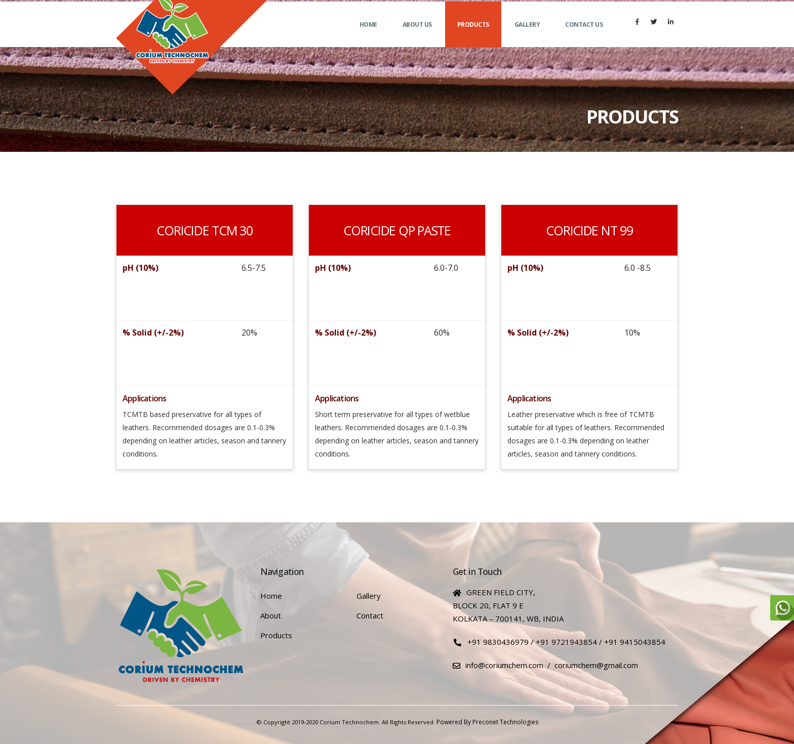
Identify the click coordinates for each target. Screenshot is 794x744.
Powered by (453, 722)
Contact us (584, 35)
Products (473, 35)
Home (368, 35)
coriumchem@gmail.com (596, 665)
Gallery (527, 35)
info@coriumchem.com (504, 665)
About (270, 615)
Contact (369, 615)
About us (417, 35)
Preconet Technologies (505, 722)
